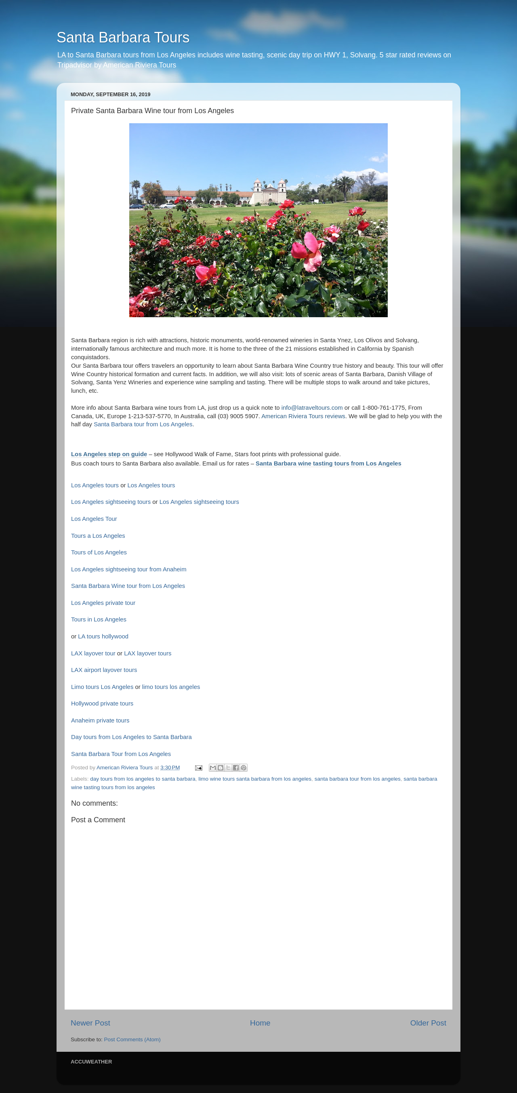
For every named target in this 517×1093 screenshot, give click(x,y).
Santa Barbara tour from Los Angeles (143, 424)
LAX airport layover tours (104, 670)
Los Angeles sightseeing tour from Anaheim (129, 569)
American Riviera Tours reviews (303, 416)
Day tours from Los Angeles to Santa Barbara (131, 737)
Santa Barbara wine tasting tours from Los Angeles (328, 463)
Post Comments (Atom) (132, 1039)
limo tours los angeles (171, 687)
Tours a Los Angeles (98, 536)
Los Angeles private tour (103, 603)
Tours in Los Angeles (98, 619)
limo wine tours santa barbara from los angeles (254, 779)
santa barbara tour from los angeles (358, 779)
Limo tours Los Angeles (102, 687)
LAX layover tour (93, 653)
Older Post (428, 1023)
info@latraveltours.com (312, 407)
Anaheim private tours (100, 720)
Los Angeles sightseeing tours (111, 502)
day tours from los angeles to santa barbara (142, 779)
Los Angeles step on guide (109, 454)
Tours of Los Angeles (99, 552)
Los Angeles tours (95, 485)
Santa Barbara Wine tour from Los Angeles (128, 586)
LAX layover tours (147, 653)
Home (260, 1023)
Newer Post (90, 1023)
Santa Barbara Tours (123, 37)
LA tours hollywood (103, 636)
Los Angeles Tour (94, 519)
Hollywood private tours (102, 703)
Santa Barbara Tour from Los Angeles (121, 754)
